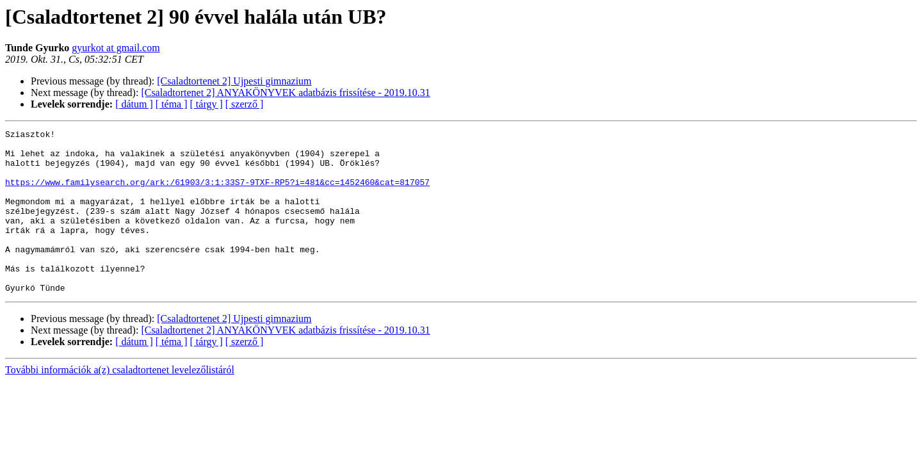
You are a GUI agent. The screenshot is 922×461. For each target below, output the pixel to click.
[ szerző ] (244, 104)
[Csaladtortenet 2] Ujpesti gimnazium (234, 81)
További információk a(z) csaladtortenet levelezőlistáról (119, 402)
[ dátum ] (134, 104)
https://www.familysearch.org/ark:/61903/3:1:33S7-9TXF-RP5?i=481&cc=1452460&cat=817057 (217, 193)
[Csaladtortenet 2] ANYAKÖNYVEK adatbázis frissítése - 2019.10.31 (285, 92)
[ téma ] (172, 104)
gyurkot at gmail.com (115, 47)
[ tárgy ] (206, 104)
